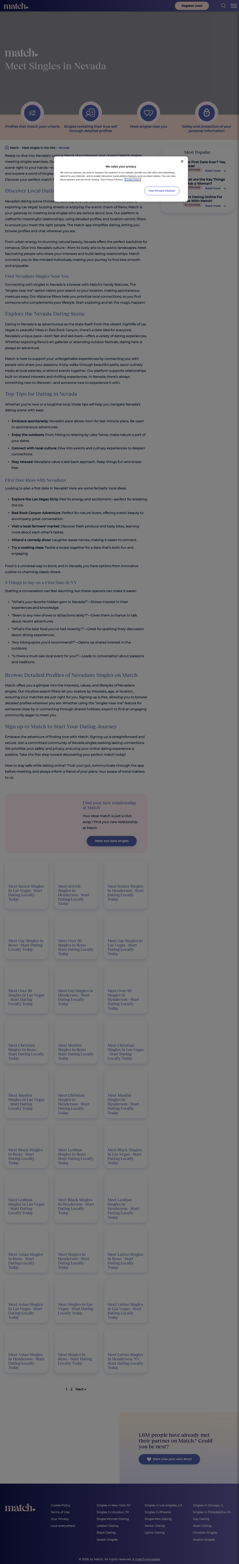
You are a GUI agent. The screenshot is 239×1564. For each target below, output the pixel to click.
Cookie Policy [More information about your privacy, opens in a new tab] (133, 179)
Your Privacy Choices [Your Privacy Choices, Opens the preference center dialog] (162, 190)
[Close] (182, 161)
